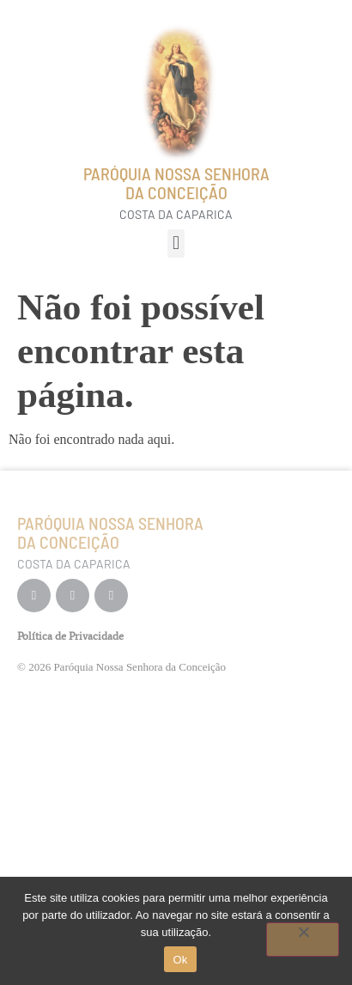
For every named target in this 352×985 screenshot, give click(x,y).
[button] (175, 243)
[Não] (302, 939)
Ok (180, 959)
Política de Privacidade (70, 635)
